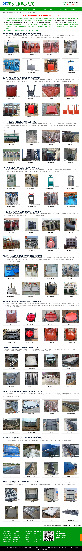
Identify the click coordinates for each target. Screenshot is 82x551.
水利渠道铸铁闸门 (31, 116)
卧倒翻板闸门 (31, 413)
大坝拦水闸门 (31, 162)
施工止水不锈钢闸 (71, 368)
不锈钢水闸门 (31, 386)
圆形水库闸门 (51, 250)
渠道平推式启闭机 (7, 535)
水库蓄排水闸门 (63, 9)
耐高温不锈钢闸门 (11, 368)
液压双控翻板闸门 (51, 432)
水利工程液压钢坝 (51, 457)
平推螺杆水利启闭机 (7, 537)
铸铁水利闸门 (11, 98)
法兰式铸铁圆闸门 (51, 342)
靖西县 (78, 525)
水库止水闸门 (11, 232)
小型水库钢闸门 (31, 250)
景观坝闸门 (70, 144)
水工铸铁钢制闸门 (31, 520)
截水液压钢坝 (51, 476)
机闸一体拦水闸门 (31, 188)
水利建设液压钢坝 (31, 457)
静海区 (72, 525)
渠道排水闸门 (31, 296)
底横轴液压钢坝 (70, 476)
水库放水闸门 (31, 232)
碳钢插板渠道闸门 (51, 278)
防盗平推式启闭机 (7, 533)
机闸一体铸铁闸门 (51, 206)
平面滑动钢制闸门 (71, 520)
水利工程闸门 (53, 9)
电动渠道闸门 (71, 278)
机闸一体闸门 (44, 9)
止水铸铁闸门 (51, 116)
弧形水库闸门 (71, 232)
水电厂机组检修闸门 (55, 22)
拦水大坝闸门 (11, 162)
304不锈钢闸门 (51, 386)
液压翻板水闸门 (31, 432)
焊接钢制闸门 (31, 501)
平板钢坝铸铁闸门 (37, 539)
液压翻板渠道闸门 (51, 296)
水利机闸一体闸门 (11, 206)
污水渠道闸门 (71, 296)
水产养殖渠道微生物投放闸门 (43, 22)
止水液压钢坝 (71, 457)
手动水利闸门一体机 (31, 206)
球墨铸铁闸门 (31, 98)
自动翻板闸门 (51, 413)
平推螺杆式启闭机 (7, 539)
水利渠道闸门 (16, 531)
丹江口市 (65, 525)
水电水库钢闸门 (70, 250)
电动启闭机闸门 (70, 54)
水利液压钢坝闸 (11, 457)
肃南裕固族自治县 (59, 525)
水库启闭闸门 (51, 232)
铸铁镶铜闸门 (51, 324)
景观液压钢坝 (11, 476)
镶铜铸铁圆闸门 (11, 324)
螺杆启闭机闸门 (51, 54)
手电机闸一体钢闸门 (51, 188)
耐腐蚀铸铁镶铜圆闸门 (31, 342)
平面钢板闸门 (51, 520)
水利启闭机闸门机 (71, 72)
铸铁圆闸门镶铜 (11, 342)
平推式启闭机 (6, 531)
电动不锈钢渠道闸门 (11, 296)
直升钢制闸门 (11, 501)
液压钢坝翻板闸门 (71, 413)
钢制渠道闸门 (11, 278)
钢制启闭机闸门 (11, 54)
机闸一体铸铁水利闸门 (71, 206)
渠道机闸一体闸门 (71, 188)
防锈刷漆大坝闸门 (51, 162)
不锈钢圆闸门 (11, 386)
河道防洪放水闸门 (61, 20)
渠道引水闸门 (33, 22)
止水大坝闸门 (51, 144)
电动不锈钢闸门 (51, 368)
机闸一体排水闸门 (11, 188)
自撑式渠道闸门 (31, 278)
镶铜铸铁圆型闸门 (31, 324)
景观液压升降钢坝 (31, 476)
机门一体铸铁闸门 (71, 116)
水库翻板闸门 (26, 537)
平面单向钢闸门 (37, 537)
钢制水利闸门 (35, 9)
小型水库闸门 (11, 250)
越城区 (68, 525)
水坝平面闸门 (31, 144)
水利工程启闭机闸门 (51, 72)
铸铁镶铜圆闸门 (72, 9)
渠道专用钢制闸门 (71, 501)
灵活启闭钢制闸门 (51, 501)
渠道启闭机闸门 (11, 72)
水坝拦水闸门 (11, 144)
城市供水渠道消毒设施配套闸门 (16, 22)
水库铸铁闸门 (11, 116)
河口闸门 (54, 20)
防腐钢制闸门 (26, 22)
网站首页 (7, 9)
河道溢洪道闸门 (63, 22)
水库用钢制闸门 (27, 539)
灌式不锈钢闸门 (70, 386)
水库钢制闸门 (11, 520)
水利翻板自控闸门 (11, 413)
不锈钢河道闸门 (31, 368)
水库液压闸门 (26, 541)
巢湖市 (75, 525)
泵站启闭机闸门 (31, 72)
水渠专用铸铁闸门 (71, 98)
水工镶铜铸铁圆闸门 (70, 342)
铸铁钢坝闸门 (71, 162)
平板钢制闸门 (36, 541)
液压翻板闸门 (11, 432)
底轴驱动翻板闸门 (70, 20)
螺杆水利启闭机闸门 (31, 54)
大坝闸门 (16, 9)
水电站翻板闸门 (70, 432)
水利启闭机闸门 (26, 9)
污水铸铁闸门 (51, 98)
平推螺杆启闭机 (6, 541)
